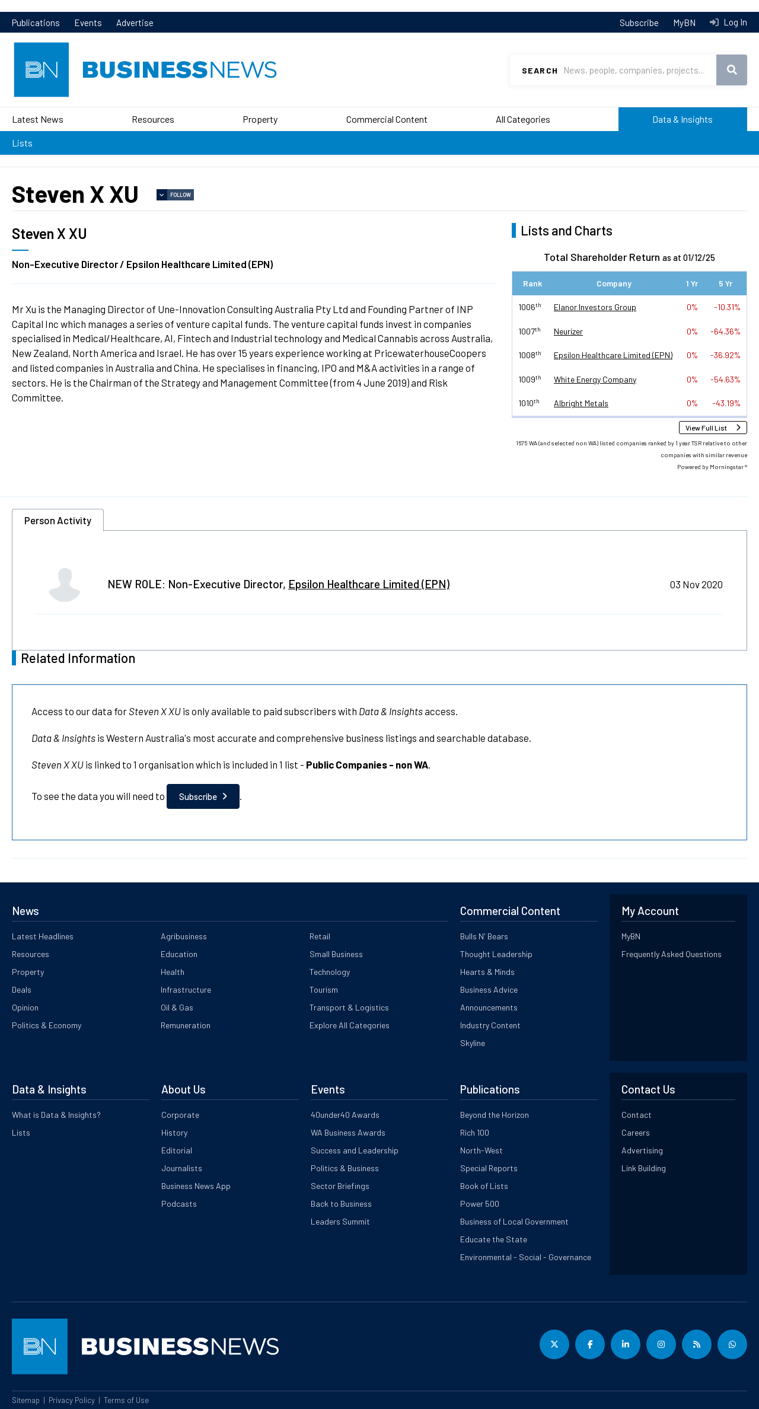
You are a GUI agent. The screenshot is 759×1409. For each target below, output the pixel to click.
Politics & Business (345, 1168)
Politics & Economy (46, 1025)
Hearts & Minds (487, 972)
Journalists (181, 1168)
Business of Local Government (514, 1221)
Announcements (489, 1007)
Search (540, 70)
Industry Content (490, 1025)
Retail (320, 936)
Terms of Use (126, 1400)
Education (179, 954)
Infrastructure (186, 989)
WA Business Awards (348, 1132)
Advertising (642, 1150)
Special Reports (489, 1168)
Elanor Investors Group (595, 307)
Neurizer (568, 331)
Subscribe (639, 22)
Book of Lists (484, 1186)
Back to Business (341, 1203)
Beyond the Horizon (494, 1115)
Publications (36, 22)
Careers (635, 1132)
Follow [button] (180, 195)
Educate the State (493, 1239)
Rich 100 (474, 1132)
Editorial (176, 1150)
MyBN (684, 22)
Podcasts (179, 1203)
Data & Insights (682, 119)
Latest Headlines (43, 936)
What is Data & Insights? (56, 1115)
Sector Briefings (340, 1186)
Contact (636, 1115)
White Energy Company (595, 379)
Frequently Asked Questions (671, 954)
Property (260, 119)
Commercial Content (387, 119)
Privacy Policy (72, 1400)
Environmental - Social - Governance (525, 1257)
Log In (734, 22)
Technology (330, 972)
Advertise (135, 22)
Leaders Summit (340, 1221)
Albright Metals (581, 403)
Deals (21, 989)
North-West (481, 1150)
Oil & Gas (177, 1007)
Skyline (472, 1043)
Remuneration (186, 1025)
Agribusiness (184, 936)
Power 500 (479, 1203)
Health (172, 972)
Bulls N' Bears (484, 936)
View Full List (706, 427)
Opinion (25, 1007)
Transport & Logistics (349, 1007)
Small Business (336, 954)
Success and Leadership (354, 1150)
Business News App (196, 1186)
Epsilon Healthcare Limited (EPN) (613, 355)
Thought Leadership (496, 954)
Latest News (37, 119)
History (174, 1132)
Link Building (643, 1168)
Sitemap (26, 1400)
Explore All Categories (350, 1025)
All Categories (523, 119)
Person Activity (57, 520)
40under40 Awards (345, 1115)
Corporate (180, 1115)
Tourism (324, 989)
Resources (153, 119)
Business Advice (489, 989)
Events (88, 22)
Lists (22, 142)
